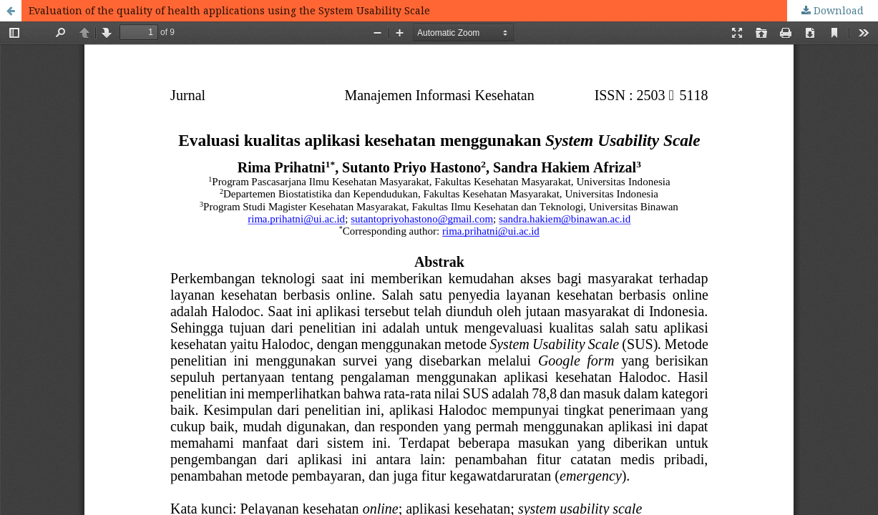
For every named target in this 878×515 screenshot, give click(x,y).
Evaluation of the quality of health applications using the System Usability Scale (229, 10)
